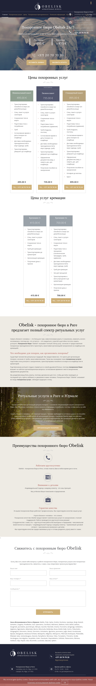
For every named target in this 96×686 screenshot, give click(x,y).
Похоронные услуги (15, 14)
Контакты (69, 14)
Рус (90, 14)
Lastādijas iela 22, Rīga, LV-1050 (26, 669)
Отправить (48, 612)
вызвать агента (59, 62)
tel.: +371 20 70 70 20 (21, 187)
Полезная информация (57, 14)
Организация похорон (48, 428)
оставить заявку (36, 62)
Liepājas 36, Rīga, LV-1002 (24, 671)
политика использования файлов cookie (43, 683)
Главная (5, 14)
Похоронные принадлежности (38, 14)
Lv (87, 14)
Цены (25, 14)
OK (65, 683)
